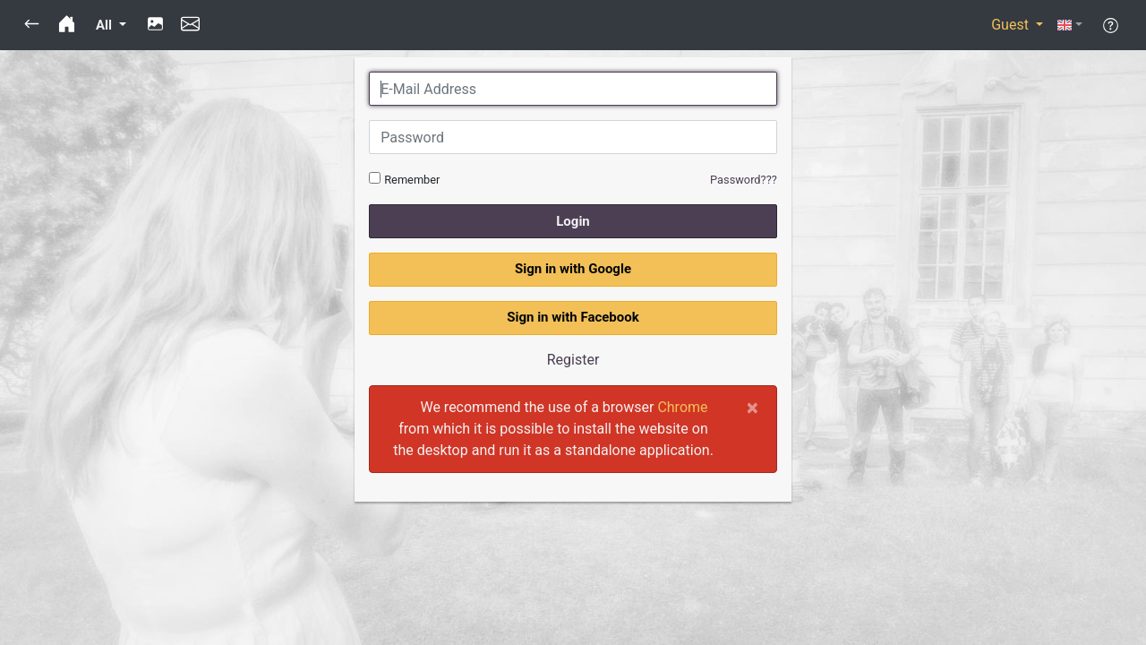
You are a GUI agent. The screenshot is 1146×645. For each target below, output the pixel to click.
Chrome (682, 407)
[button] (31, 25)
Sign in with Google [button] (573, 269)
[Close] (752, 407)
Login (573, 221)
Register (573, 359)
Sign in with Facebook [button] (573, 317)
